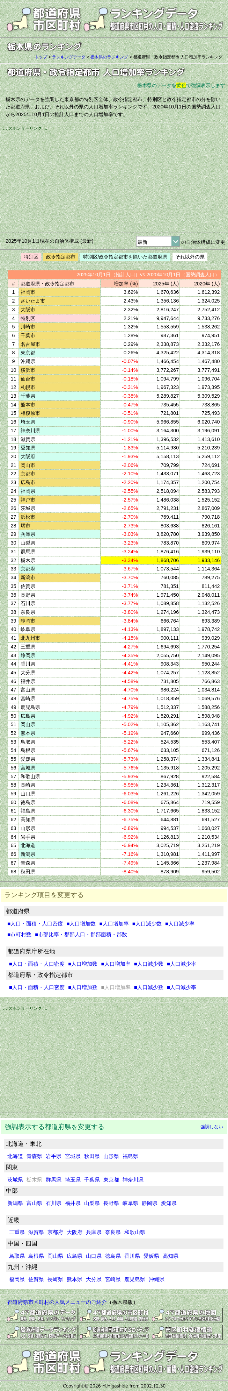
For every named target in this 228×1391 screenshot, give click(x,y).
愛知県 (169, 1203)
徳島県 (113, 1256)
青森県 (34, 1156)
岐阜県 (130, 1203)
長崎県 (55, 1279)
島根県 (36, 1256)
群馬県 (53, 1180)
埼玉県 (73, 1180)
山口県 (94, 1256)
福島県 (130, 1156)
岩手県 (53, 1156)
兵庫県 (94, 1232)
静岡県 (149, 1203)
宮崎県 (113, 1279)
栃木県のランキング (109, 57)
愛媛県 (151, 1256)
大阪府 (74, 1232)
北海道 (15, 1156)
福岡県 (17, 1279)
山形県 (111, 1156)
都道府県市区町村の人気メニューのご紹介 (57, 1302)
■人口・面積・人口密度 (35, 924)
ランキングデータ (69, 57)
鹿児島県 (134, 1279)
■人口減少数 (147, 924)
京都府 (55, 1232)
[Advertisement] (114, 181)
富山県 (34, 1203)
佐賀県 (36, 1279)
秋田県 (92, 1156)
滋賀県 (36, 1232)
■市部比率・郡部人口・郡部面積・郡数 (81, 934)
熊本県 (74, 1279)
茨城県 (15, 1180)
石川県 (53, 1203)
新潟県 (15, 1203)
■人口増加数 (81, 924)
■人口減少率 (179, 924)
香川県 (132, 1256)
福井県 (73, 1203)
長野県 (111, 1203)
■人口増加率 (113, 924)
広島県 (74, 1256)
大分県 (94, 1279)
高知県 (170, 1256)
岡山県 (55, 1256)
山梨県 (92, 1203)
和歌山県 (134, 1232)
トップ (41, 57)
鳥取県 (17, 1256)
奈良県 (113, 1232)
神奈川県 (133, 1180)
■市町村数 (19, 934)
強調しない (211, 1126)
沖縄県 (156, 1279)
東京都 (111, 1180)
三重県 (17, 1232)
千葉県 (92, 1180)
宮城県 (73, 1156)
